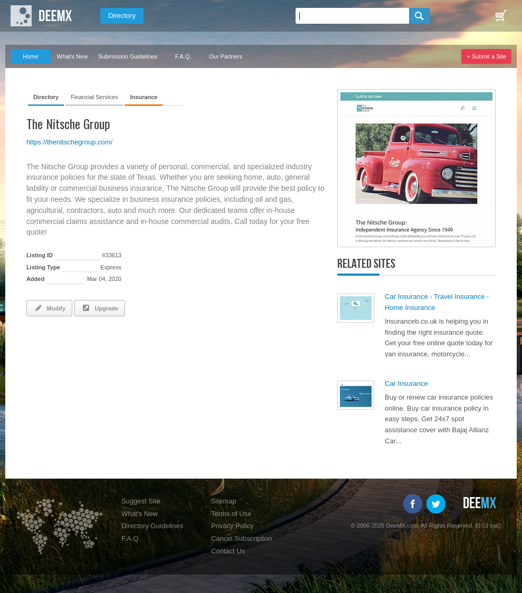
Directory (122, 16)
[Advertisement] (149, 353)
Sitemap (223, 501)
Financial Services (94, 97)
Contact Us (228, 551)
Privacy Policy (232, 526)
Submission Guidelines (127, 56)
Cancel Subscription (241, 538)
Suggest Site (140, 501)
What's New (72, 56)
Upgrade (99, 308)
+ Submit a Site (486, 56)
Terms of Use (231, 514)
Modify (49, 308)
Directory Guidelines (152, 526)
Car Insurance (406, 383)
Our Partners (225, 56)
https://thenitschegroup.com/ (69, 142)
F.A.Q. (183, 56)
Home (30, 56)
